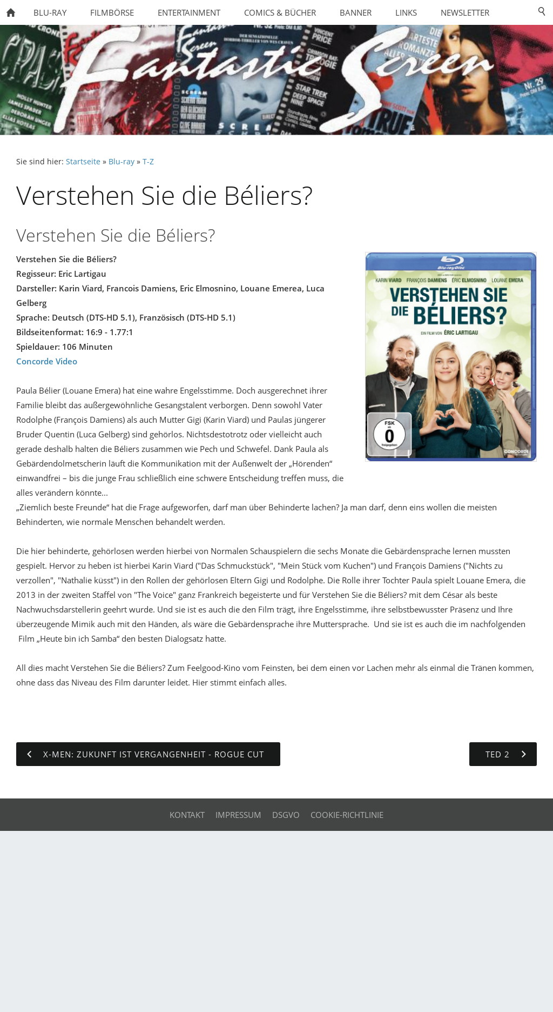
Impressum (238, 814)
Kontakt (187, 814)
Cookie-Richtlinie (347, 814)
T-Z (148, 162)
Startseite (83, 162)
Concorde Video (46, 361)
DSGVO (286, 814)
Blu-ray (121, 162)
